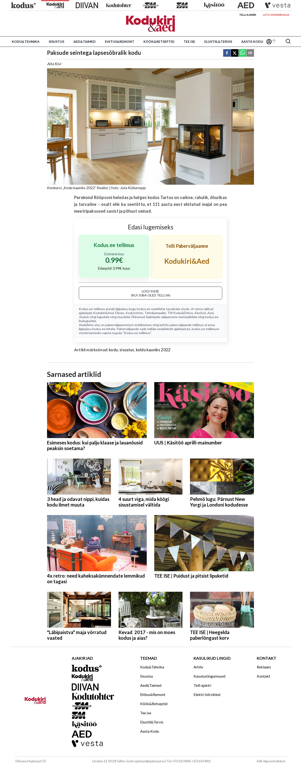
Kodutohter (134, 313)
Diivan (119, 313)
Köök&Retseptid (158, 42)
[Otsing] (288, 41)
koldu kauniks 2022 (153, 349)
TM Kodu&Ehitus (180, 313)
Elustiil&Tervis (218, 42)
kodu (113, 349)
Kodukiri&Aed (103, 313)
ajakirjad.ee (182, 329)
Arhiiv (198, 667)
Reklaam (264, 667)
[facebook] (227, 53)
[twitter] (234, 53)
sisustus (126, 349)
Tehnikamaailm (155, 313)
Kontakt (263, 676)
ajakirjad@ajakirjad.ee (150, 761)
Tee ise (189, 42)
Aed (210, 313)
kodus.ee (143, 309)
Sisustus (56, 42)
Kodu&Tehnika (26, 42)
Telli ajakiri (247, 14)
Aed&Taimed (84, 42)
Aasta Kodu (252, 42)
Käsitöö (200, 313)
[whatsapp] (242, 53)
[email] (250, 53)
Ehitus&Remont (119, 42)
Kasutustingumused (209, 676)
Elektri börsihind (207, 694)
